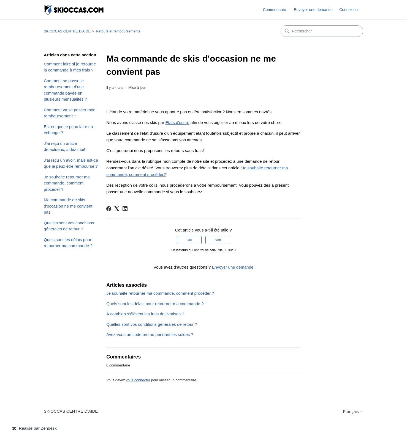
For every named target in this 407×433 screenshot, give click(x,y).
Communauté (274, 9)
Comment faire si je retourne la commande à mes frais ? (70, 67)
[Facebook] (108, 208)
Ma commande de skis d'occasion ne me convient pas (68, 205)
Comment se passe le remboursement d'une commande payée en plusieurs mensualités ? (65, 90)
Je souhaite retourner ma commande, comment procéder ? (67, 183)
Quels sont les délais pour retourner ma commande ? (68, 242)
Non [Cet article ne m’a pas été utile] (218, 240)
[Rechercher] (322, 31)
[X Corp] (116, 208)
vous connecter (138, 380)
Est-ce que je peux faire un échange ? (68, 129)
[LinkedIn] (125, 208)
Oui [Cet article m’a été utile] (189, 240)
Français (353, 411)
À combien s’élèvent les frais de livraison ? (145, 313)
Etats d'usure (177, 122)
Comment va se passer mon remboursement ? (70, 112)
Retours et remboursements (118, 31)
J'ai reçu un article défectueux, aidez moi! (64, 146)
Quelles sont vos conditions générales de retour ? (69, 225)
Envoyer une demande (313, 9)
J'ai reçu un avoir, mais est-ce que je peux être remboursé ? (71, 163)
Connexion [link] (348, 9)
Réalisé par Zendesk (38, 428)
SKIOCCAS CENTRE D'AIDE (67, 31)
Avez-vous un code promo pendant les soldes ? (149, 334)
